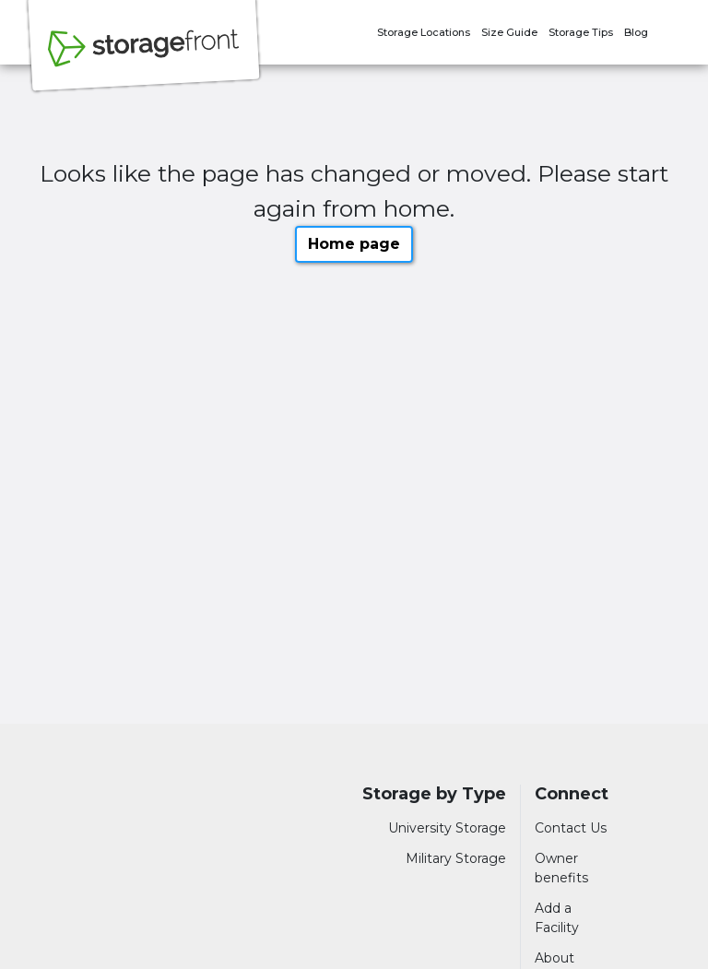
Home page (354, 244)
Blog (636, 32)
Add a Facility (557, 918)
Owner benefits (561, 868)
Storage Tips (581, 32)
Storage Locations (423, 32)
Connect (571, 794)
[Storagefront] (144, 58)
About (554, 958)
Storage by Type (434, 794)
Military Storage (456, 858)
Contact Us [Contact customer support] (571, 828)
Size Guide (509, 32)
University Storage (447, 828)
